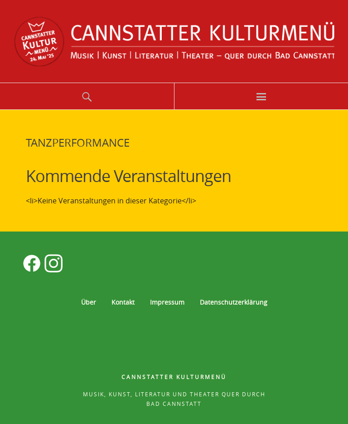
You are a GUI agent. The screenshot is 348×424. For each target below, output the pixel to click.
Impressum (167, 302)
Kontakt (123, 302)
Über (88, 302)
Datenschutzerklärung (233, 302)
